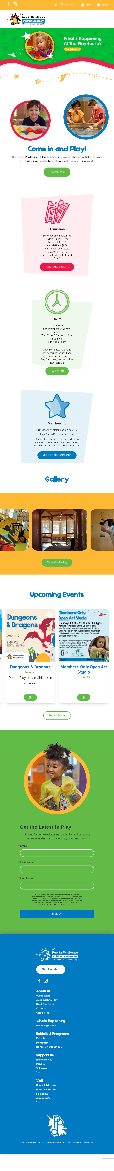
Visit (39, 1080)
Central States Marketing (78, 1142)
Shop (39, 1072)
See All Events (57, 715)
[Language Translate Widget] (70, 4)
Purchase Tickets (57, 266)
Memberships (44, 1059)
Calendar (57, 371)
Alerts (86, 5)
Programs (42, 1042)
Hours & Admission (46, 1085)
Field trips (42, 1093)
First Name (27, 862)
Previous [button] (4, 52)
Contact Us (42, 1012)
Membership (51, 969)
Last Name (26, 878)
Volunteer (41, 1068)
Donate (40, 1063)
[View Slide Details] (57, 53)
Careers (103, 5)
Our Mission (43, 995)
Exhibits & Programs (52, 1033)
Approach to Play (47, 999)
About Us (43, 991)
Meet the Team (45, 1004)
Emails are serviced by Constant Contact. (57, 904)
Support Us (45, 1055)
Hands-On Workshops (49, 1046)
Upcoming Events (46, 1025)
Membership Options (57, 455)
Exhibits (40, 1038)
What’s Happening (50, 1020)
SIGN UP (57, 913)
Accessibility (43, 1098)
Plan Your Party (46, 1089)
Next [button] (109, 52)
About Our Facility (57, 562)
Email (23, 846)
